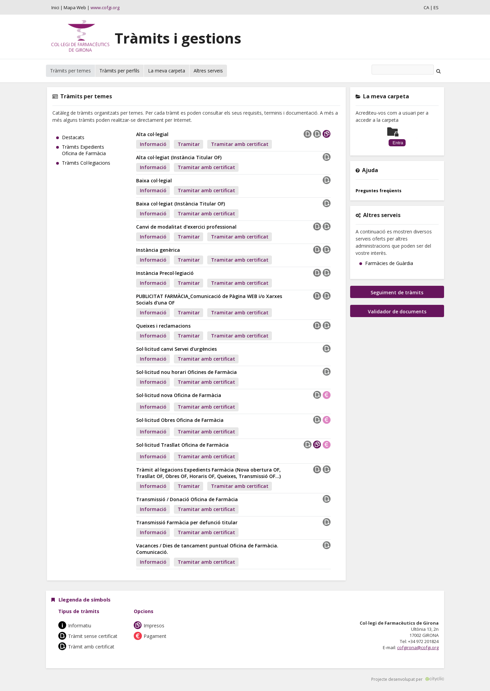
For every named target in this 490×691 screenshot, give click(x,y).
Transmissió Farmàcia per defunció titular (187, 522)
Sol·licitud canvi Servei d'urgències (176, 349)
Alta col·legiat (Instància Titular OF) (179, 157)
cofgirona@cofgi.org (418, 647)
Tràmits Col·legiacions (86, 163)
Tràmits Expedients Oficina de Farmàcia (84, 150)
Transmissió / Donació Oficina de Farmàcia (187, 499)
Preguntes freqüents (379, 191)
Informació (153, 144)
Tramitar (189, 144)
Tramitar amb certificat (239, 144)
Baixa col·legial (154, 180)
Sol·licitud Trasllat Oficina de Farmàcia (182, 445)
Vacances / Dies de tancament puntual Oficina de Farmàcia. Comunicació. (207, 548)
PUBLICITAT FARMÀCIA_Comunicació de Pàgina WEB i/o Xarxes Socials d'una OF (209, 299)
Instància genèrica (158, 250)
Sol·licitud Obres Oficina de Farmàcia (180, 420)
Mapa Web (75, 7)
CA (426, 7)
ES (436, 7)
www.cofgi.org (105, 7)
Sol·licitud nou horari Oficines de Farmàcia (186, 372)
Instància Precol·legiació (165, 273)
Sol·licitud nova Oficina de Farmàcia (178, 395)
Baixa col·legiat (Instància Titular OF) (180, 203)
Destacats (73, 137)
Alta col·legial (152, 134)
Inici (55, 7)
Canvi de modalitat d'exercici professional (186, 227)
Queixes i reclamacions (163, 326)
